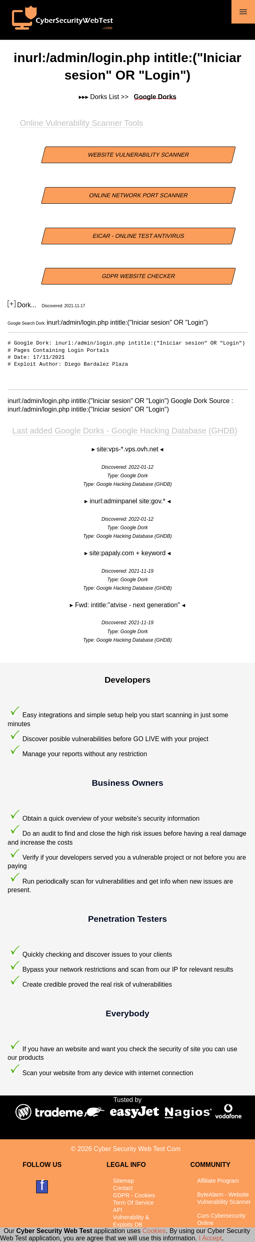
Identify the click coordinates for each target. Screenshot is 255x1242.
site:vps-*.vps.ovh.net (128, 449)
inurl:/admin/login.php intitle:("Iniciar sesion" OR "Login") (127, 322)
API (117, 1210)
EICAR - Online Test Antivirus (138, 236)
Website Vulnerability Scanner (138, 154)
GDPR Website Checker (139, 276)
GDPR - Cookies (134, 1195)
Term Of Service (133, 1202)
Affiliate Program (218, 1180)
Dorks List (104, 96)
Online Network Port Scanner (139, 195)
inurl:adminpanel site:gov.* (128, 501)
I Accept (210, 1238)
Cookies (154, 1230)
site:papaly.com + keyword (128, 553)
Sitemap (123, 1180)
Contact (122, 1188)
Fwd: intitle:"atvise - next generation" (128, 605)
